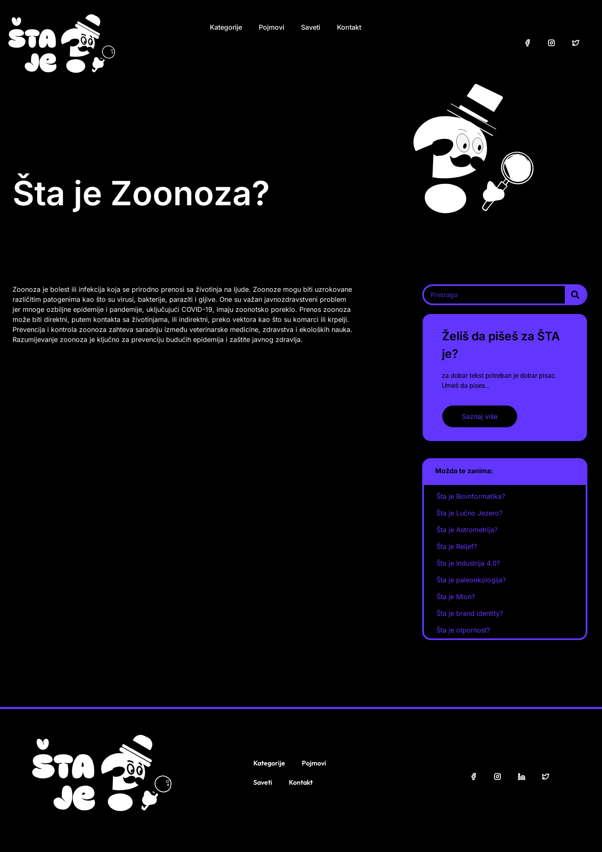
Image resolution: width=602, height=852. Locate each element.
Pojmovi (271, 27)
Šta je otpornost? (463, 630)
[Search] (575, 295)
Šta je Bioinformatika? (470, 496)
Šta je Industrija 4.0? (468, 563)
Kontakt (349, 27)
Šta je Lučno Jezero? (469, 513)
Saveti (310, 27)
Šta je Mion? (455, 596)
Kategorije (226, 27)
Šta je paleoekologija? (471, 580)
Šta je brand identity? (469, 613)
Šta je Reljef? (456, 546)
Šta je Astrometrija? (466, 529)
